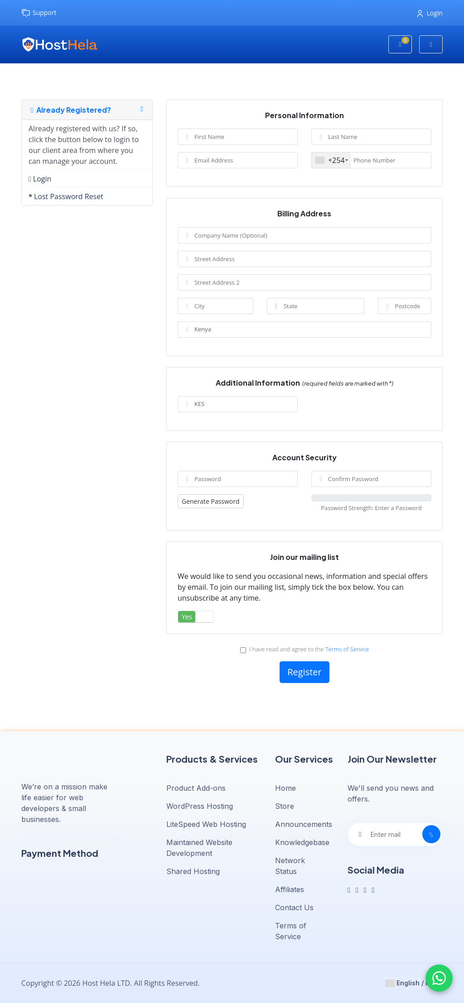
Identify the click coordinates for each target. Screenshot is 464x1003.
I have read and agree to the (304, 649)
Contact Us (294, 907)
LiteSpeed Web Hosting (206, 824)
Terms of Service (347, 649)
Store (284, 806)
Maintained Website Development (199, 848)
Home (285, 788)
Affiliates (289, 889)
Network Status (290, 866)
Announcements (303, 824)
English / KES (412, 983)
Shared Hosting (193, 871)
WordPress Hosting (199, 806)
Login (430, 13)
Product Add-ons (196, 788)
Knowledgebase (302, 842)
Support (39, 13)
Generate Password (211, 501)
